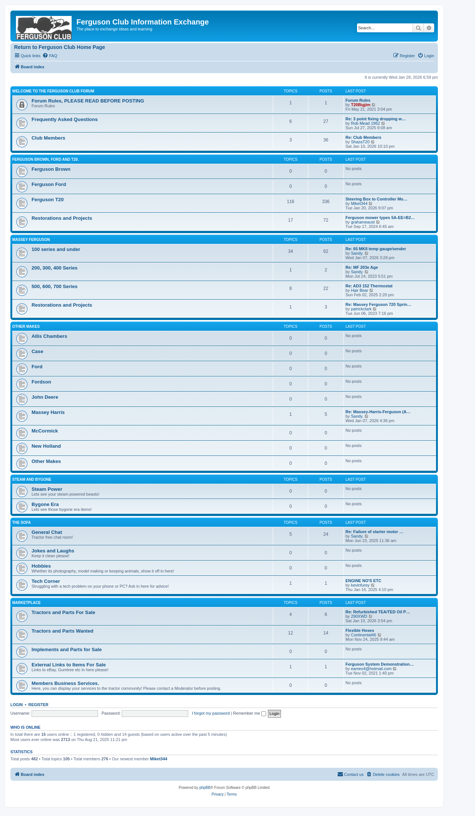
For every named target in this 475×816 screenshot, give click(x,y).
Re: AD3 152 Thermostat (369, 286)
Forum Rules (357, 100)
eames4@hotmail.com (371, 668)
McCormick (45, 431)
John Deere (45, 397)
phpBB (204, 788)
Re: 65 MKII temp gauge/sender (375, 249)
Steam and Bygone (31, 479)
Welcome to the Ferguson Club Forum (53, 91)
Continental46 (363, 635)
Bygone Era (45, 504)
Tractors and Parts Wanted (63, 631)
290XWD (359, 616)
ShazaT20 (360, 142)
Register (39, 704)
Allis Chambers (49, 336)
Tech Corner (46, 581)
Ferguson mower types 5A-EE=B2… (380, 217)
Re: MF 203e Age (361, 267)
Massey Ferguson (31, 240)
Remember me (249, 713)
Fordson (41, 382)
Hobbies (41, 566)
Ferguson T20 (47, 199)
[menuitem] (49, 55)
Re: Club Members (363, 137)
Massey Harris (48, 412)
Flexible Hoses (359, 630)
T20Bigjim (361, 104)
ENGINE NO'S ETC (363, 580)
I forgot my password (211, 713)
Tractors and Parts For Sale (63, 612)
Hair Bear (359, 290)
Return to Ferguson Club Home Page (59, 47)
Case (37, 351)
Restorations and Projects (62, 218)
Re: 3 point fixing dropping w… (375, 119)
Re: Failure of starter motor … (374, 531)
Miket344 (359, 203)
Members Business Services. (65, 683)
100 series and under (56, 249)
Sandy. (357, 253)
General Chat (47, 532)
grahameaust (363, 222)
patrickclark (361, 309)
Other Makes (26, 326)
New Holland (46, 446)
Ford (37, 366)
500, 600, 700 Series (55, 286)
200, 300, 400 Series (55, 268)
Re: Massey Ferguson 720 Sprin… (378, 304)
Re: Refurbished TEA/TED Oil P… (377, 612)
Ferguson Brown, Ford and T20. (45, 159)
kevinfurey (360, 585)
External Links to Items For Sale (69, 665)
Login (16, 704)
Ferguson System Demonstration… (379, 664)
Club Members (48, 138)
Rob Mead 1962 (365, 123)
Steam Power (47, 489)
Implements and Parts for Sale (67, 649)
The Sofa (21, 522)
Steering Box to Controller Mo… (376, 199)
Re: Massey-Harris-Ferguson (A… (377, 411)
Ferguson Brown (51, 169)
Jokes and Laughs (53, 551)
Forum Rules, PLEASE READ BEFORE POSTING (88, 101)
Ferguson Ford (49, 184)
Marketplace (26, 603)
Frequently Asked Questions (65, 119)
